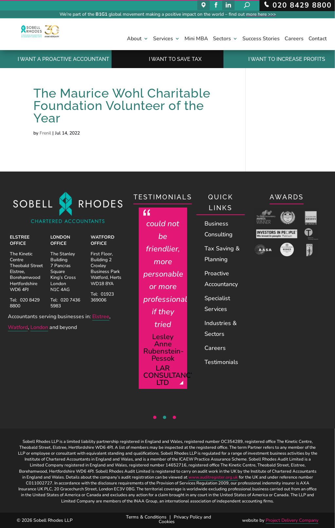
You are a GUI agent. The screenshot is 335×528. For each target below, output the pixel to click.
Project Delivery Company (292, 520)
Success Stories (261, 39)
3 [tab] (174, 417)
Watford (18, 327)
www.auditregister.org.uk (213, 477)
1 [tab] (154, 417)
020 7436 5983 (65, 303)
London (39, 327)
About (134, 39)
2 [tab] (164, 417)
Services (163, 39)
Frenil (45, 133)
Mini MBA (196, 39)
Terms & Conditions (146, 517)
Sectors (222, 39)
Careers (294, 39)
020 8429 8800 (25, 303)
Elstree (100, 316)
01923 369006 (102, 297)
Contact (318, 39)
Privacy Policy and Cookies (185, 519)
